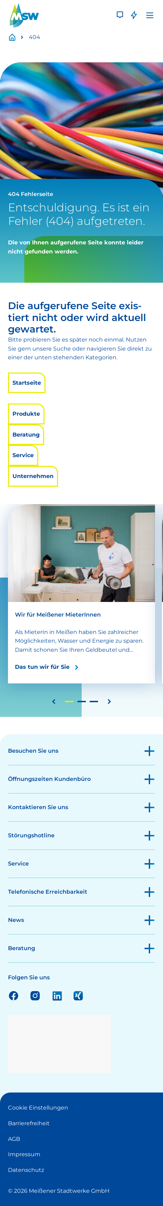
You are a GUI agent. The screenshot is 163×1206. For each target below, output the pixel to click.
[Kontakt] (120, 15)
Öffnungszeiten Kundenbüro (49, 779)
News (16, 920)
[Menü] (150, 15)
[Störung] (134, 15)
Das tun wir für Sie (42, 667)
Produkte (26, 413)
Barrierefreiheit (29, 1123)
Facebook (13, 995)
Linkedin (56, 995)
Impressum (24, 1154)
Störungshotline (31, 835)
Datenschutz (26, 1170)
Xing (78, 995)
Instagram (35, 995)
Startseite (16, 37)
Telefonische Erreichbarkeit (47, 891)
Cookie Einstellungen (38, 1107)
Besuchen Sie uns (33, 750)
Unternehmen (33, 476)
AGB (14, 1139)
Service (23, 455)
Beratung (26, 434)
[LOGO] (24, 15)
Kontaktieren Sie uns (38, 807)
